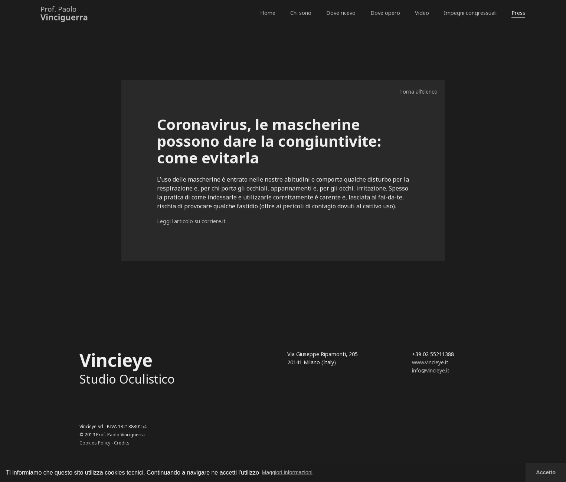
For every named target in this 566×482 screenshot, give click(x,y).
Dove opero (385, 12)
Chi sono (300, 12)
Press (518, 12)
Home (267, 12)
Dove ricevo (341, 12)
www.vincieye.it (430, 362)
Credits (122, 443)
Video (422, 12)
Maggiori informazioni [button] (287, 472)
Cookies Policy (94, 443)
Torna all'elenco (418, 91)
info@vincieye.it (430, 370)
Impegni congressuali (470, 12)
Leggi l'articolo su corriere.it (191, 221)
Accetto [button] (546, 472)
